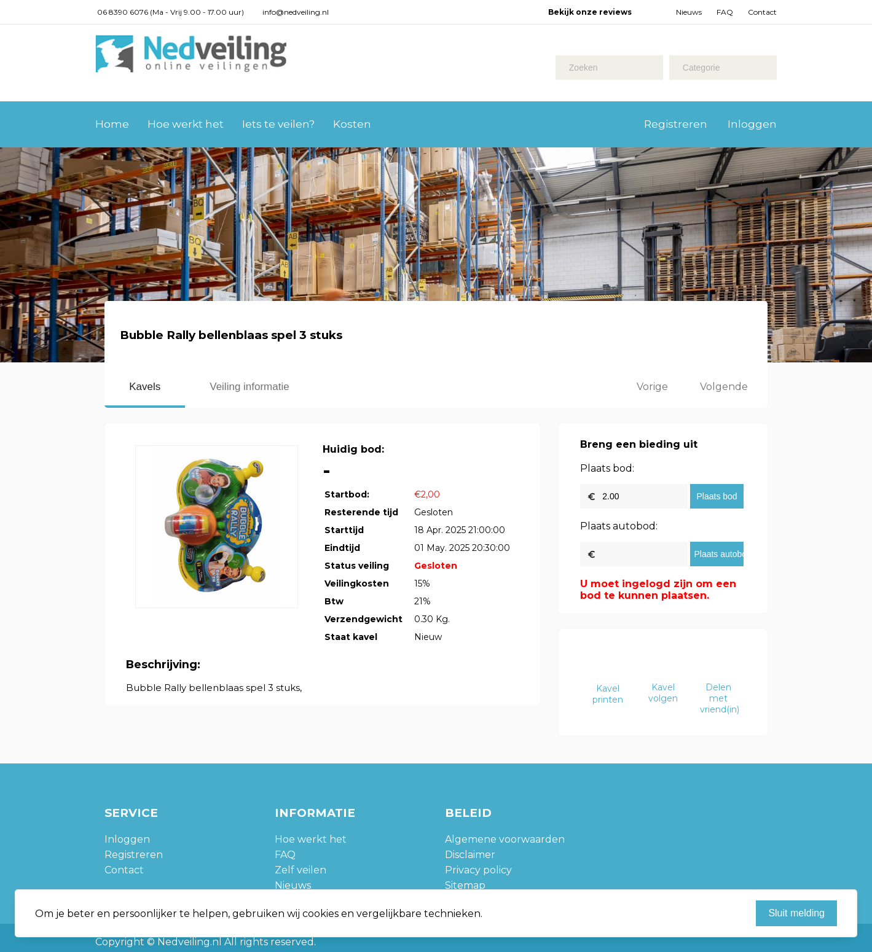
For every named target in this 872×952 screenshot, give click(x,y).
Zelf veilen (300, 870)
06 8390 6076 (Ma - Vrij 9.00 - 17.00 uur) (170, 12)
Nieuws (689, 12)
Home (112, 124)
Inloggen (752, 124)
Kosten (352, 124)
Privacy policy (478, 870)
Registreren (675, 124)
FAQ (725, 12)
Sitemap (465, 885)
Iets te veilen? (278, 124)
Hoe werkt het (185, 124)
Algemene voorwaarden (505, 839)
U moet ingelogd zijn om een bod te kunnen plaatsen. (658, 589)
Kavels (144, 386)
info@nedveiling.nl (295, 12)
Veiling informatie (249, 386)
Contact (762, 12)
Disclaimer (470, 854)
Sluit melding (796, 913)
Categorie (701, 67)
